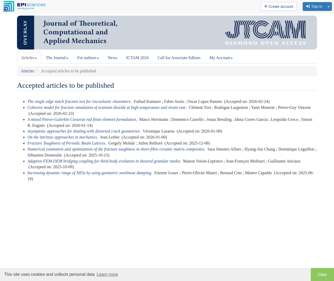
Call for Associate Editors (179, 57)
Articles (29, 57)
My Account (221, 57)
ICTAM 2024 (137, 57)
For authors (88, 57)
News (112, 57)
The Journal (57, 57)
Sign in (314, 6)
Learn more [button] (107, 274)
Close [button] (322, 274)
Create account (278, 6)
